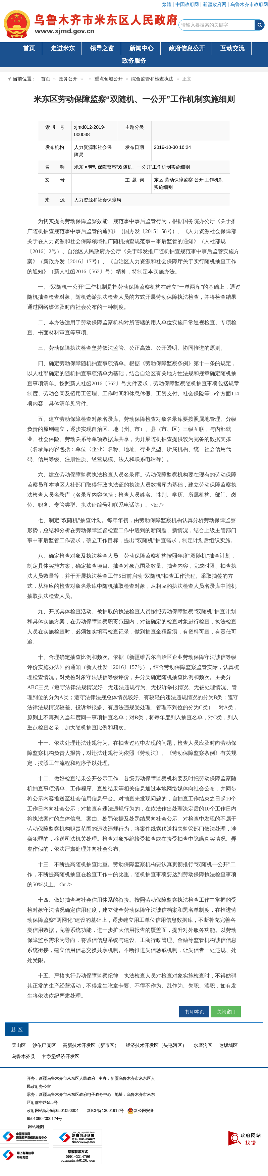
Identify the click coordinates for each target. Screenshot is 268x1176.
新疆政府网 (214, 4)
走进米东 (63, 48)
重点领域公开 (109, 78)
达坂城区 (228, 1045)
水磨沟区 (203, 1045)
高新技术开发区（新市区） (91, 1045)
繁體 (166, 4)
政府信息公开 (187, 48)
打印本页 (194, 1011)
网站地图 (35, 1126)
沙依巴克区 (44, 1045)
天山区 (19, 1045)
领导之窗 (102, 48)
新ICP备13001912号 (105, 1110)
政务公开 (68, 78)
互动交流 (232, 48)
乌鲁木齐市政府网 (249, 4)
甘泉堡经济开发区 (60, 1056)
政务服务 (134, 60)
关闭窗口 (226, 1011)
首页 (29, 48)
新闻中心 (141, 48)
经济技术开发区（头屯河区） (156, 1045)
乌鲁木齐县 (23, 1056)
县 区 (17, 1029)
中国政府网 (187, 4)
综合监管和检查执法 (152, 78)
